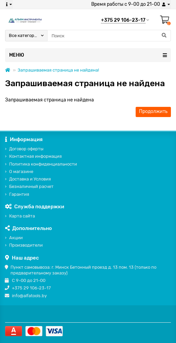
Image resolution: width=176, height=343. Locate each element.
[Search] (109, 35)
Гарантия (19, 194)
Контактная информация (35, 156)
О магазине (21, 171)
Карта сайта (22, 215)
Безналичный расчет (31, 186)
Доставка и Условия (30, 179)
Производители (26, 245)
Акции (16, 237)
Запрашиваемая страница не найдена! (58, 70)
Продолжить (153, 111)
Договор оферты (26, 148)
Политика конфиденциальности (43, 164)
